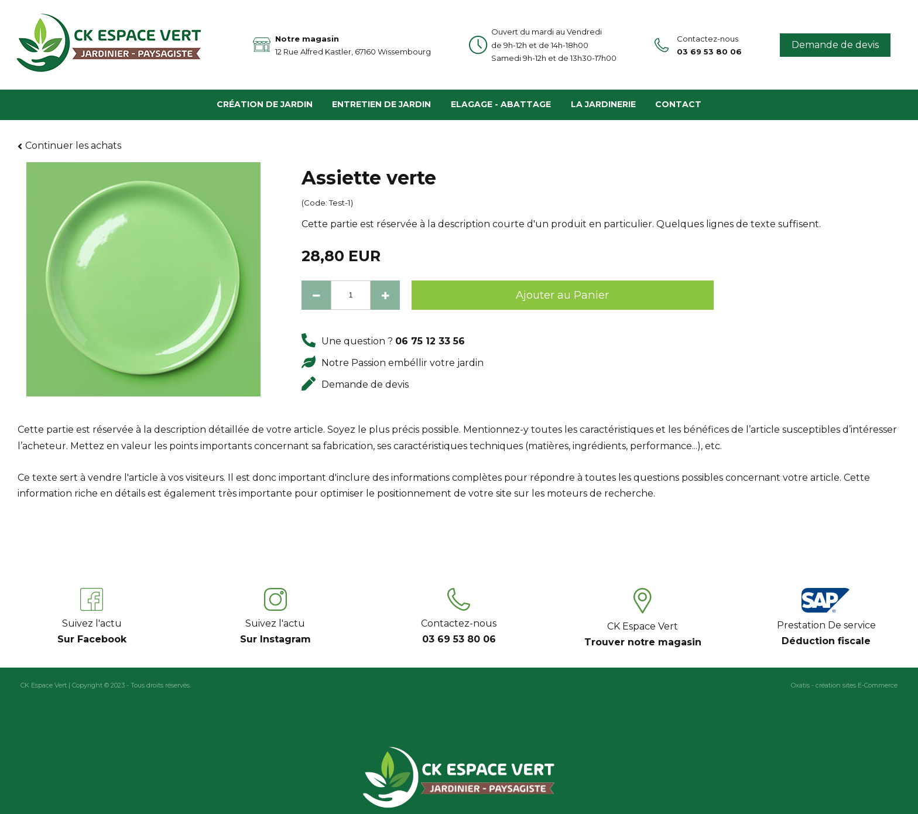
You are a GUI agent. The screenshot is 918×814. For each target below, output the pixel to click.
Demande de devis (835, 44)
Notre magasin (353, 46)
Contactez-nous (709, 46)
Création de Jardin (265, 104)
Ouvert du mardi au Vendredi (553, 39)
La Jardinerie (603, 104)
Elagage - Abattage (501, 104)
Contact (678, 104)
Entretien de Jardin (381, 104)
